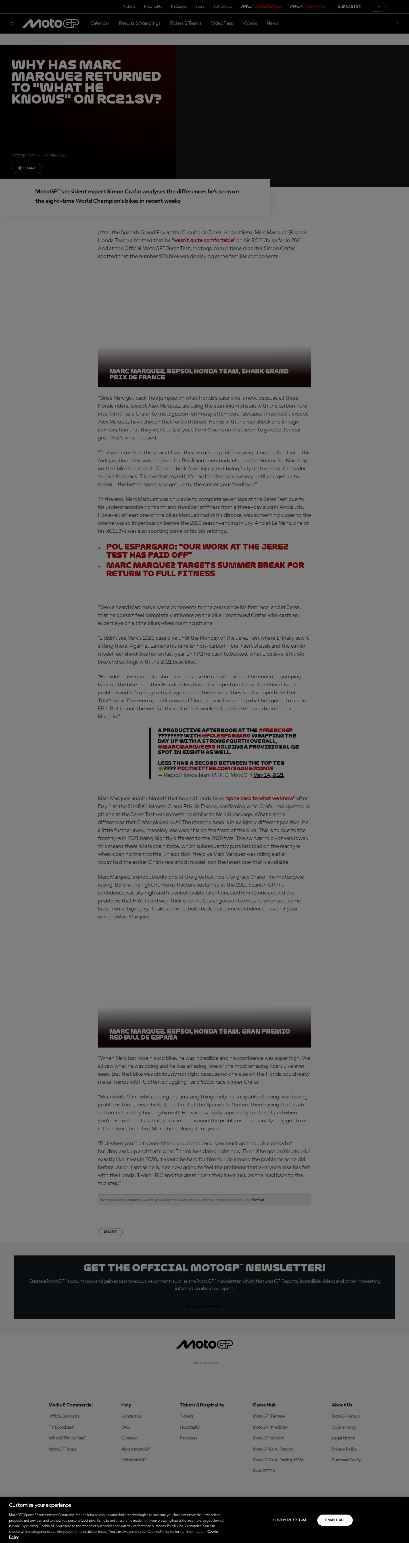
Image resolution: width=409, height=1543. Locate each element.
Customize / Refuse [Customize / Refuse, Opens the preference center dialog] (290, 1520)
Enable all (335, 1520)
